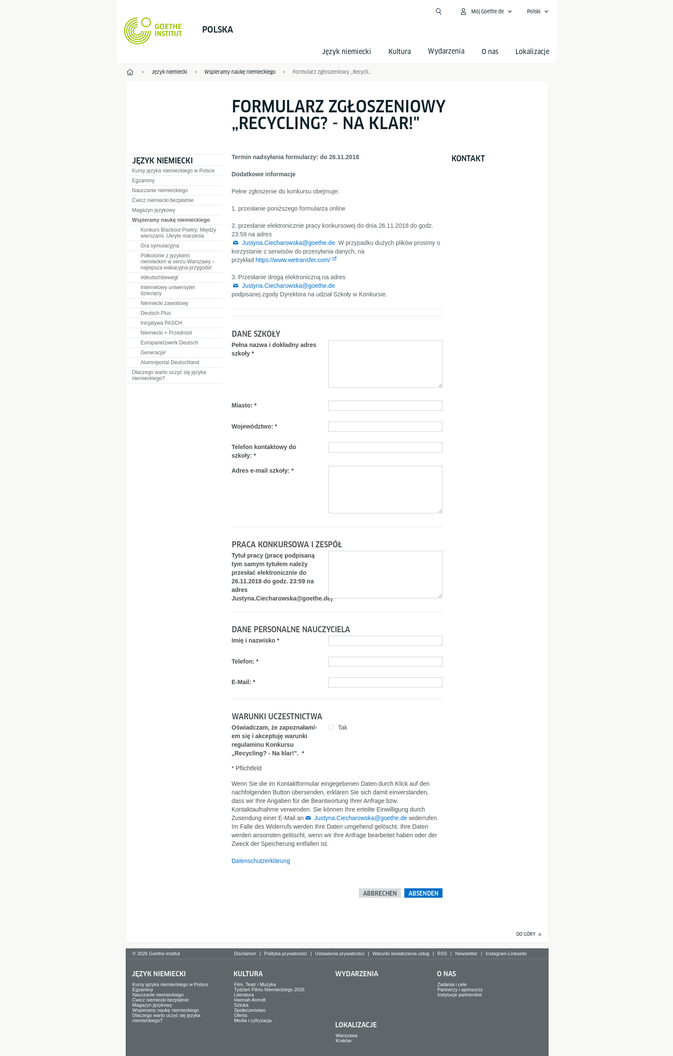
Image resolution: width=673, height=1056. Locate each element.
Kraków (344, 1040)
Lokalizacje (532, 51)
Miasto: (242, 405)
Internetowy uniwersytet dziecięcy (168, 290)
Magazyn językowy (154, 210)
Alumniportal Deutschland (170, 362)
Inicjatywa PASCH (161, 323)
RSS (442, 953)
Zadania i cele (452, 984)
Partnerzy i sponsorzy (460, 989)
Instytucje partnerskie (459, 994)
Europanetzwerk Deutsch (169, 343)
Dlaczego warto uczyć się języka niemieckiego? (169, 375)
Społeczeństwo (250, 1010)
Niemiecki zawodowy (164, 303)
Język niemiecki (346, 51)
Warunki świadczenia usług (401, 953)
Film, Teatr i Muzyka (255, 984)
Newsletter (466, 953)
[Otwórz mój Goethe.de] (486, 11)
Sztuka (241, 1005)
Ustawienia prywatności (339, 953)
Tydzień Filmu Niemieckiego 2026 (269, 989)
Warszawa (347, 1035)
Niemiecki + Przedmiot (166, 333)
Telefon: (243, 661)
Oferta (240, 1015)
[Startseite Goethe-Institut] (153, 31)
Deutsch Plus (156, 313)
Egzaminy (143, 181)
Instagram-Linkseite (506, 953)
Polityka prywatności (285, 953)
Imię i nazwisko (254, 640)
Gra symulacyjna (160, 246)
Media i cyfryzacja (252, 1020)
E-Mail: (242, 682)
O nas (490, 51)
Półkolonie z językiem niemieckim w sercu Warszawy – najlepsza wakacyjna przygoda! (178, 262)
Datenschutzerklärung (261, 860)
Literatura (244, 994)
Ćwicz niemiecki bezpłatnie (163, 200)
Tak (343, 727)
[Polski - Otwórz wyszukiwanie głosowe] (538, 11)
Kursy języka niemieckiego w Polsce (173, 171)
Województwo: (252, 426)
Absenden (424, 893)
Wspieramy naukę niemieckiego (171, 220)
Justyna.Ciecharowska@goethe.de (288, 242)
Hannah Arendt (249, 999)
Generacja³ (153, 353)
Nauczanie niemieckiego (160, 190)
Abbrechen (380, 893)
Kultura (399, 51)
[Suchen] (438, 11)
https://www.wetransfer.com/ (293, 259)
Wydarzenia (356, 974)
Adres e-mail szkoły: (261, 470)
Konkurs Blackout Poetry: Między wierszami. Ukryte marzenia (178, 233)
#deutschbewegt (159, 278)
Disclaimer (245, 953)
